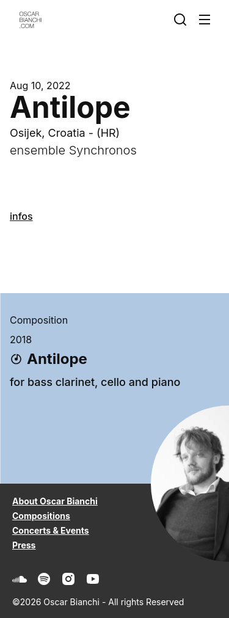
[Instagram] (68, 579)
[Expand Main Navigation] (207, 19)
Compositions (41, 516)
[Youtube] (92, 579)
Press (23, 545)
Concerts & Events (50, 530)
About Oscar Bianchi (55, 501)
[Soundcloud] (19, 579)
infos (21, 216)
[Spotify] (44, 579)
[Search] (182, 19)
